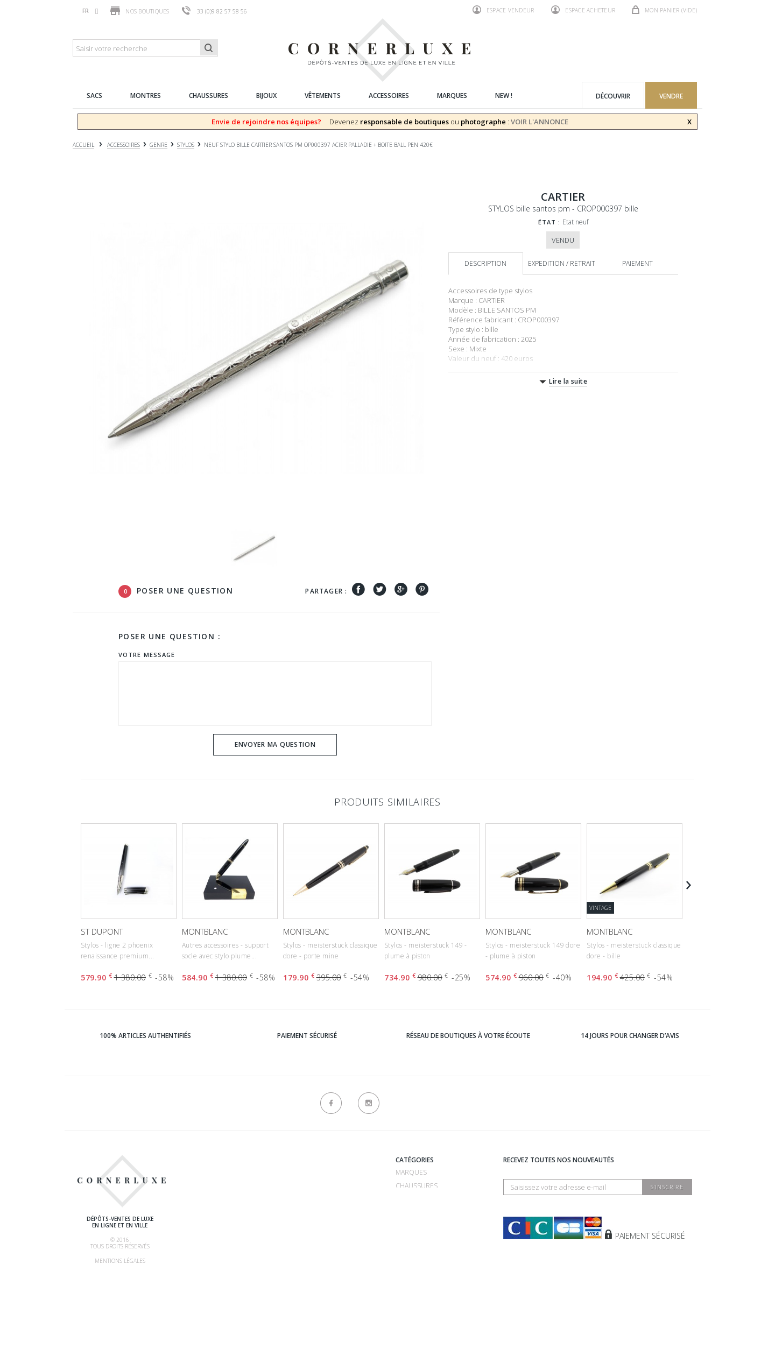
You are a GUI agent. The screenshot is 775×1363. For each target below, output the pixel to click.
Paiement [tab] (637, 263)
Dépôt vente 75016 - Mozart (328, 1214)
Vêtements (414, 1239)
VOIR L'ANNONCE (539, 121)
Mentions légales (120, 1261)
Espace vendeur (503, 10)
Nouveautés (417, 1266)
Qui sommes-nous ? (213, 1161)
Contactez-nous (309, 1284)
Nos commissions (210, 1255)
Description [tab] (485, 263)
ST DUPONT (102, 931)
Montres (411, 1212)
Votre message (146, 655)
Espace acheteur (583, 10)
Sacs (403, 1199)
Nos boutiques (139, 10)
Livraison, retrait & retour (228, 1268)
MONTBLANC (205, 931)
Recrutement (303, 1172)
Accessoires (417, 1253)
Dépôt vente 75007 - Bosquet (329, 1201)
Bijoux (406, 1226)
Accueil (83, 145)
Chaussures (417, 1185)
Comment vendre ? (212, 1201)
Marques (411, 1172)
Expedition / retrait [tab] (561, 263)
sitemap (293, 1297)
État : (549, 222)
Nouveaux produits (314, 1270)
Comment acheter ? (213, 1214)
